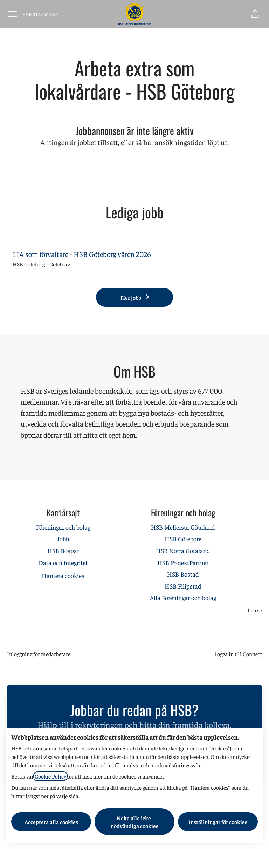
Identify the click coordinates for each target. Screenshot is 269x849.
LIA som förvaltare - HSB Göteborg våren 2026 (82, 254)
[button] (255, 14)
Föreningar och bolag (63, 527)
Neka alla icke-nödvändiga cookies (134, 821)
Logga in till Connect (238, 653)
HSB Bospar (63, 550)
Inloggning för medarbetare (38, 653)
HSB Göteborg (183, 539)
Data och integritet (63, 562)
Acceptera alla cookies (51, 821)
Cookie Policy (50, 776)
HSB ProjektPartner (182, 562)
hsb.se (255, 609)
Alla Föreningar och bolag (183, 597)
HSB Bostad (183, 574)
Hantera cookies (63, 575)
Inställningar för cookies (217, 821)
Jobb (63, 539)
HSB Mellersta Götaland (183, 527)
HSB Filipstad (183, 586)
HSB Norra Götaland (183, 550)
